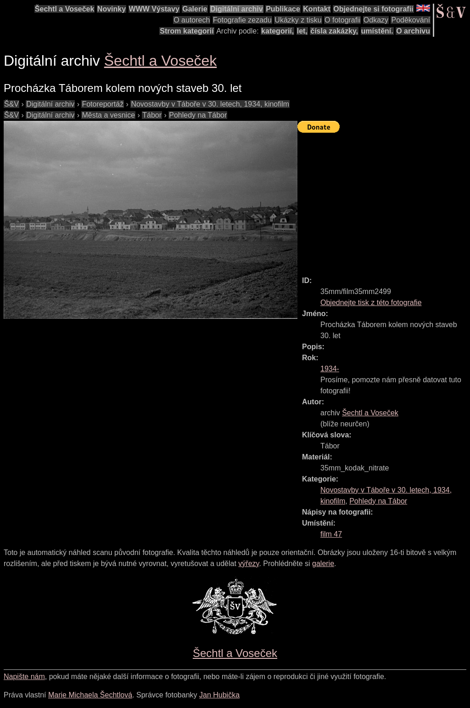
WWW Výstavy (154, 9)
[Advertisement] (383, 200)
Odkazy (376, 20)
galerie (323, 563)
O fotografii (342, 20)
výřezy (248, 563)
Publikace (283, 9)
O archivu (413, 31)
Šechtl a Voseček (65, 9)
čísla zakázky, (334, 31)
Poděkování (410, 20)
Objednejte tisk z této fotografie (371, 302)
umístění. (377, 31)
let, (302, 31)
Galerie (194, 9)
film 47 (331, 534)
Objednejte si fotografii (373, 9)
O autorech (191, 20)
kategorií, (277, 31)
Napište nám (24, 676)
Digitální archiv (236, 9)
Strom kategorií (186, 31)
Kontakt (316, 9)
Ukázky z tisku (297, 20)
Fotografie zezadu (242, 20)
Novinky (111, 9)
